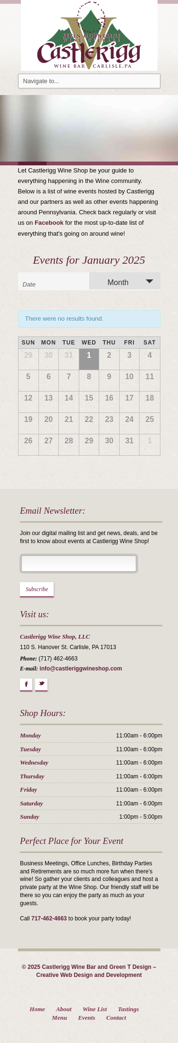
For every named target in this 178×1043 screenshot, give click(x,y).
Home (37, 1009)
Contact (116, 1017)
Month (112, 282)
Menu (59, 1017)
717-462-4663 (49, 918)
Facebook (49, 222)
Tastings (128, 1009)
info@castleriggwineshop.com (80, 668)
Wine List (95, 1009)
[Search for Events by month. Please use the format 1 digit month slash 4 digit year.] (46, 283)
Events (86, 1017)
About (64, 1009)
